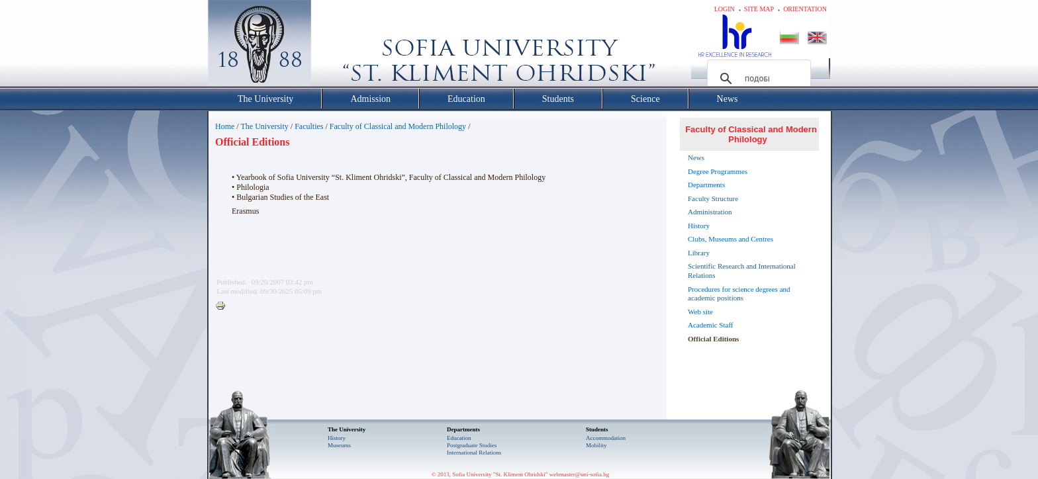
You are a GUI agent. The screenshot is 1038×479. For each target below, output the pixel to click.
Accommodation (606, 438)
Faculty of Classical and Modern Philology (398, 126)
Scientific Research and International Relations (742, 270)
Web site (700, 312)
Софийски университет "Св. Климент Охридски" (334, 46)
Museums (339, 445)
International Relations (474, 452)
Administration (710, 212)
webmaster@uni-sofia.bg (579, 474)
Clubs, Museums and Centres (730, 239)
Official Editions (713, 339)
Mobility (596, 445)
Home (224, 126)
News (696, 157)
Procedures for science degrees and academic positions (739, 293)
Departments (706, 185)
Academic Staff (710, 325)
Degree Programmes (717, 171)
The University (264, 126)
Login (724, 9)
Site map (759, 9)
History (699, 226)
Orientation (805, 9)
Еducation (459, 438)
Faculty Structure (713, 198)
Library (699, 253)
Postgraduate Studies (471, 445)
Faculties (309, 126)
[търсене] (757, 79)
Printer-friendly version (223, 306)
